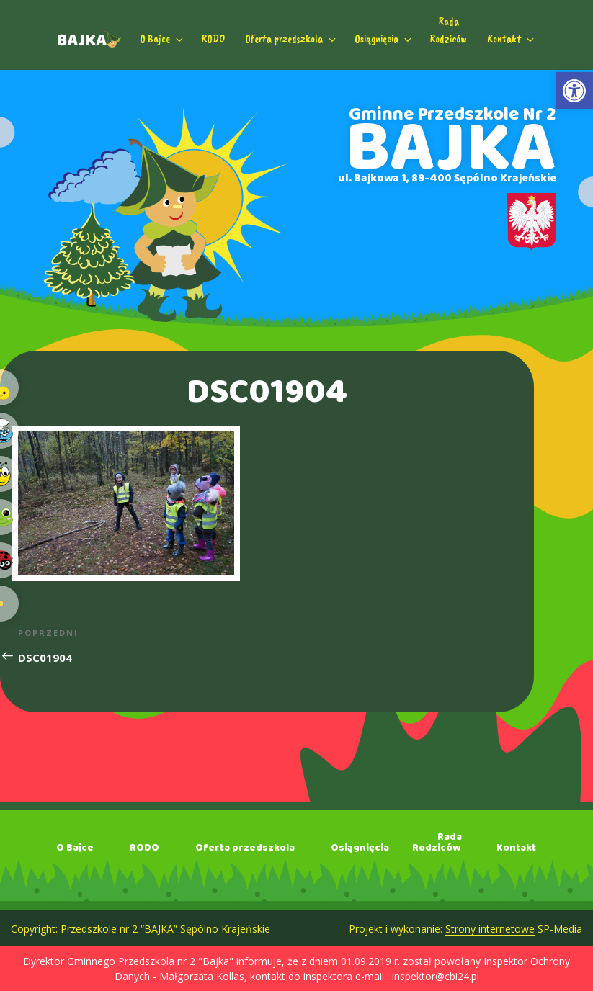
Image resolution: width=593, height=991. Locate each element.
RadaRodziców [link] (448, 30)
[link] (574, 90)
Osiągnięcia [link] (384, 39)
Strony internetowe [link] (490, 929)
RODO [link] (213, 39)
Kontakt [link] (511, 39)
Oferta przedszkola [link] (291, 39)
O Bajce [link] (162, 39)
